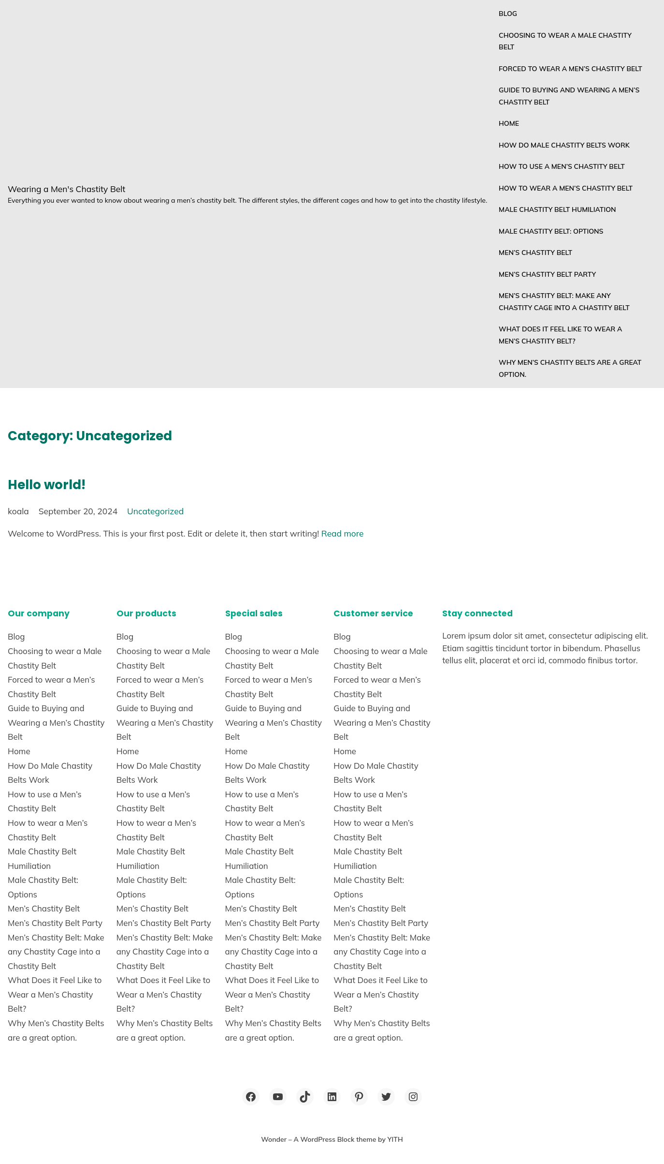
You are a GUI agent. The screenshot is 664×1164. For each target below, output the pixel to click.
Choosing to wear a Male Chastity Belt (565, 41)
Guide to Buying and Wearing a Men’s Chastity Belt (569, 96)
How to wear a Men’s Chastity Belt (566, 188)
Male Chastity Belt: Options (551, 231)
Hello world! (47, 484)
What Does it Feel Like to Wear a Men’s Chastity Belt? (560, 335)
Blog (508, 13)
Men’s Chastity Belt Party (547, 274)
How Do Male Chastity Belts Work (564, 145)
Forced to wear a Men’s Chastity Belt (570, 68)
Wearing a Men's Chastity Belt (66, 188)
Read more (342, 533)
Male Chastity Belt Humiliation (557, 209)
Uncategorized (155, 511)
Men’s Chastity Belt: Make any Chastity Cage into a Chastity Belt (564, 301)
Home (509, 123)
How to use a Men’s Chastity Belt (562, 166)
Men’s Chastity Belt (535, 252)
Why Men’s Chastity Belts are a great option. (570, 368)
